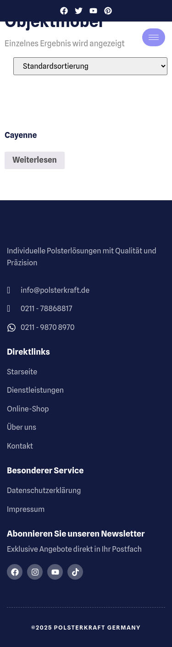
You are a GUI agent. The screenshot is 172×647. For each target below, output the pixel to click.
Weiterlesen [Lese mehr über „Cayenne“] (34, 159)
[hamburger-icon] (153, 37)
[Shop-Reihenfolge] (90, 66)
